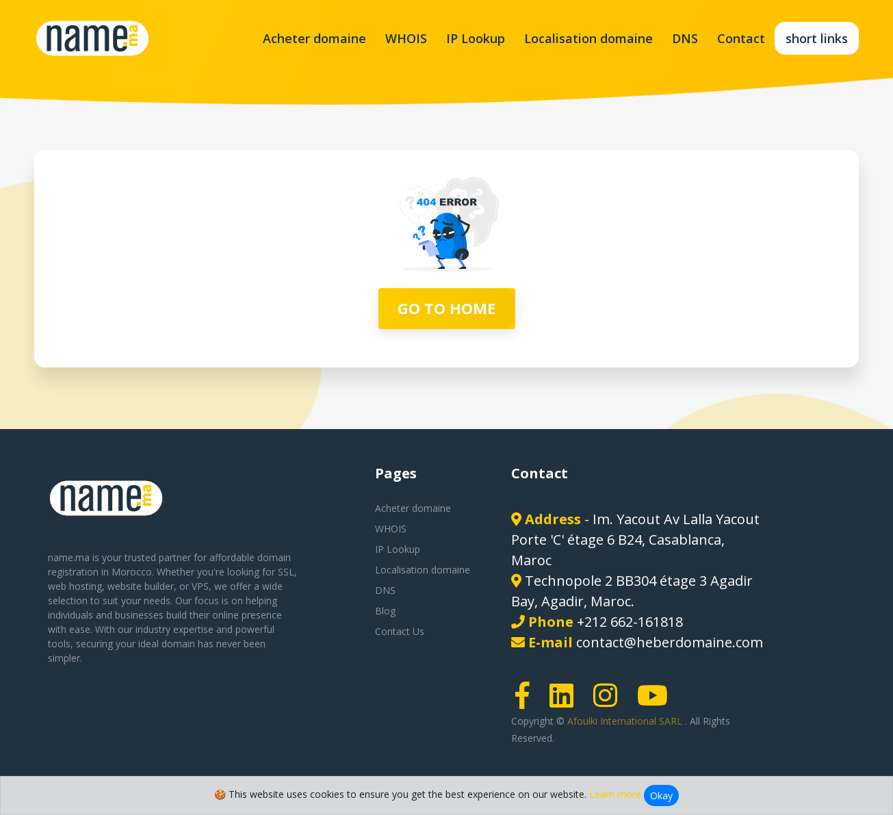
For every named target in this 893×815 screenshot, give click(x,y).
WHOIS (406, 38)
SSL (286, 571)
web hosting (75, 586)
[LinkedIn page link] (565, 701)
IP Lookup (475, 38)
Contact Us (399, 631)
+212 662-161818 (630, 621)
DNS (685, 38)
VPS (200, 586)
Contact (741, 38)
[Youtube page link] (657, 701)
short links (817, 38)
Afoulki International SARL (626, 720)
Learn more (615, 794)
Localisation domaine (588, 38)
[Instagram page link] (609, 701)
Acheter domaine (314, 38)
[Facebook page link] (527, 701)
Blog (385, 610)
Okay (661, 795)
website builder (140, 586)
